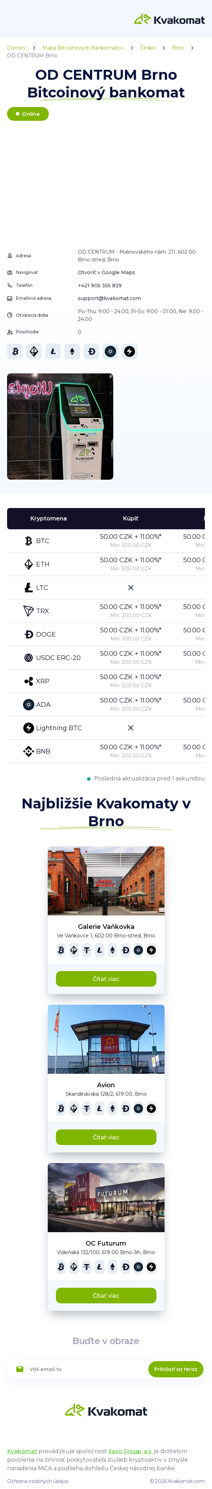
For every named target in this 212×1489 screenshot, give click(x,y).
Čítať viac (106, 979)
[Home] (169, 18)
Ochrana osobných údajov (38, 1481)
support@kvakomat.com (109, 298)
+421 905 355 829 (100, 285)
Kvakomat (22, 1451)
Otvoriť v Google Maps (106, 272)
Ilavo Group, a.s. (130, 1451)
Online (31, 114)
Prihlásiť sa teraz (175, 1369)
